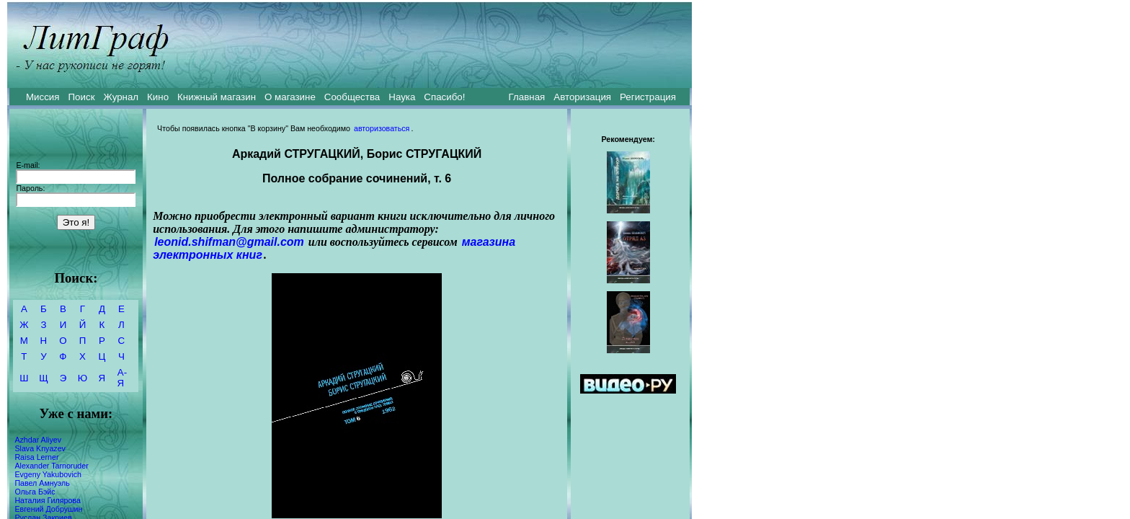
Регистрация (648, 97)
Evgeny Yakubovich (47, 474)
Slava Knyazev (40, 448)
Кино (158, 97)
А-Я (122, 378)
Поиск (81, 97)
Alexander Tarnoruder (51, 465)
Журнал (120, 97)
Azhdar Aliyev (37, 439)
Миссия (43, 97)
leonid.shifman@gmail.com (229, 242)
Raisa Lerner (36, 457)
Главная (527, 97)
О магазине (290, 97)
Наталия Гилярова (47, 500)
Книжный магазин (216, 97)
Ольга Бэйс (34, 491)
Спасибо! (444, 97)
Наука (401, 97)
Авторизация (582, 97)
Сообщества (352, 97)
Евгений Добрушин (48, 509)
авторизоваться (381, 128)
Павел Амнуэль (41, 483)
